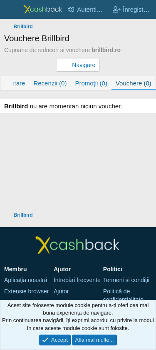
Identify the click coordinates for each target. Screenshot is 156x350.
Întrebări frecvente (77, 280)
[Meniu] (11, 9)
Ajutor (61, 291)
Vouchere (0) (133, 83)
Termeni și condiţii (126, 280)
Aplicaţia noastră (25, 280)
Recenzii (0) (50, 83)
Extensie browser (26, 291)
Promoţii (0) (91, 83)
